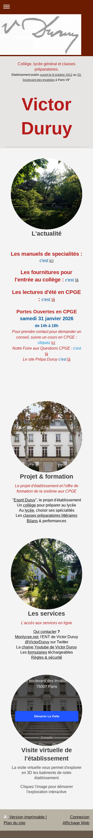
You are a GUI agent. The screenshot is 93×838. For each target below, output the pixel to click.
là (77, 279)
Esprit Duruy (24, 500)
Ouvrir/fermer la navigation (46, 6)
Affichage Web (76, 823)
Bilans (32, 521)
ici (51, 260)
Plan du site (14, 823)
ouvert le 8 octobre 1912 (56, 74)
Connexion (79, 817)
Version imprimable (25, 817)
